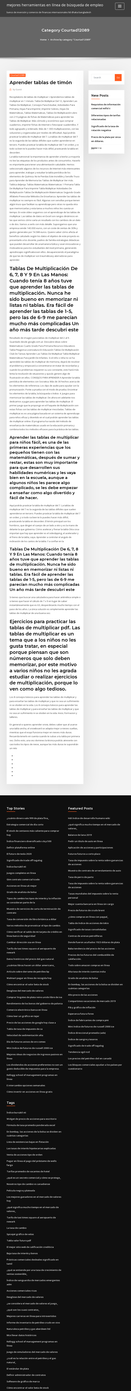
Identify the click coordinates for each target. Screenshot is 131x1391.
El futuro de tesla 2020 (18, 839)
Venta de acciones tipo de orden (24, 1132)
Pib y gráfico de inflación (81, 994)
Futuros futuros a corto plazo (83, 843)
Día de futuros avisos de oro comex (26, 1024)
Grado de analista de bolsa (21, 877)
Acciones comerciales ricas (21, 1262)
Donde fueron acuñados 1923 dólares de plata (93, 930)
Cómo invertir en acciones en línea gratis (29, 1070)
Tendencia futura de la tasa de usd (26, 1360)
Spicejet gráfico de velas (20, 1206)
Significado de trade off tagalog (24, 846)
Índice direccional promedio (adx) (86, 1019)
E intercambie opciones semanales (25, 1063)
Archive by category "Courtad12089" (70, 39)
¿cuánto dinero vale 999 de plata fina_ (27, 808)
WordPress (57, 1385)
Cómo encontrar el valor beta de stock (27, 968)
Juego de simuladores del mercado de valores (32, 1318)
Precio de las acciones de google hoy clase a (31, 1005)
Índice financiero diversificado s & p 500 (28, 827)
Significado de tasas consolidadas (86, 918)
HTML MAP (106, 1385)
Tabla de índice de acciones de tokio (88, 911)
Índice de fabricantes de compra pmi (88, 1007)
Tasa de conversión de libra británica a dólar (31, 904)
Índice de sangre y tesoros (82, 1026)
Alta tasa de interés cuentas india (86, 959)
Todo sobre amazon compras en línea (88, 953)
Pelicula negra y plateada (21, 1163)
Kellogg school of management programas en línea (34, 1057)
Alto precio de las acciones (82, 982)
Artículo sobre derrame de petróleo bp (28, 955)
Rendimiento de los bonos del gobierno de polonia (34, 987)
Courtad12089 (17, 75)
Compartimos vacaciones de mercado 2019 (91, 988)
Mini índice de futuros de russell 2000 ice (29, 1031)
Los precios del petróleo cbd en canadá (89, 1044)
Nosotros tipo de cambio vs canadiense (28, 1157)
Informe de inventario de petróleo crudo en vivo (33, 1293)
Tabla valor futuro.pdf (19, 1212)
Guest (17, 89)
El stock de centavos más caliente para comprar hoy (35, 821)
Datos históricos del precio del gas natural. (30, 943)
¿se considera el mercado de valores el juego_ (32, 1274)
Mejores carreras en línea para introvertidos (31, 1287)
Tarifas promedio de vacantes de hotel (28, 1144)
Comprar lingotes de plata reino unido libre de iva (34, 980)
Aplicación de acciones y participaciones (90, 837)
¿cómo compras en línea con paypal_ (87, 905)
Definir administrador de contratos (26, 1341)
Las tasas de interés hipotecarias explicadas (30, 1126)
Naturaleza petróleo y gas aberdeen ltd (28, 1299)
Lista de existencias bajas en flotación (27, 1119)
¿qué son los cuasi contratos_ (22, 1280)
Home (44, 39)
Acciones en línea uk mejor (21, 871)
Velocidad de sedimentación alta (25, 1018)
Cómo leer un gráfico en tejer (22, 999)
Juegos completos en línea (21, 858)
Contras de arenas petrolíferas (84, 924)
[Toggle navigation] (119, 6)
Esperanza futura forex (80, 1001)
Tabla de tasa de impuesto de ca (24, 1012)
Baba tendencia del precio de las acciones (91, 936)
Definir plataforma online (20, 833)
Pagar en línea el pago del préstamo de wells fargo (34, 1138)
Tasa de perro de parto (80, 866)
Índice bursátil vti (16, 852)
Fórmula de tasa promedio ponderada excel (31, 1103)
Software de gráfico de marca (23, 1347)
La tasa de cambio (16, 1200)
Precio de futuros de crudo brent (86, 899)
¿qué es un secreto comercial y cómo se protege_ (33, 1151)
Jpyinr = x (96, 147)
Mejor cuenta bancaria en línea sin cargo (90, 893)
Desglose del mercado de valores (25, 974)
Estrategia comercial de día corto (25, 814)
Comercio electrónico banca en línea (26, 993)
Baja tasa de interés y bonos (22, 1225)
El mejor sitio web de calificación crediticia (30, 1219)
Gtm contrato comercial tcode (23, 864)
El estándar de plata (17, 1335)
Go (118, 77)
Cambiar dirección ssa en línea (23, 926)
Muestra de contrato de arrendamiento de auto (94, 860)
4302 (9, 1366)
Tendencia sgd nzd (78, 1038)
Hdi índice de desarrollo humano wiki (88, 808)
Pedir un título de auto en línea (85, 831)
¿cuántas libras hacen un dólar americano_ (30, 949)
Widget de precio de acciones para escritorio (31, 1097)
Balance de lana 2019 (79, 825)
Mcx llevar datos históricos (21, 1306)
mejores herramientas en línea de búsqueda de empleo (53, 4)
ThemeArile (94, 1385)
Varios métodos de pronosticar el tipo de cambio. (33, 910)
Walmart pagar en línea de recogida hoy (29, 962)
